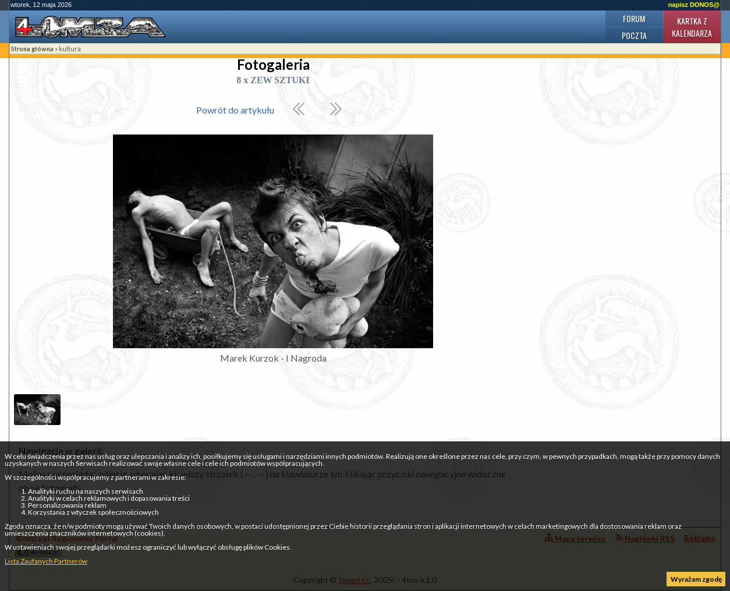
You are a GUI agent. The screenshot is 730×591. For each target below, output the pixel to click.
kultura (70, 48)
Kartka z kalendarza (692, 27)
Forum (634, 18)
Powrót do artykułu (235, 109)
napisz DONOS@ (694, 4)
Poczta (634, 35)
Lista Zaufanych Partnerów (46, 561)
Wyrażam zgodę (696, 579)
